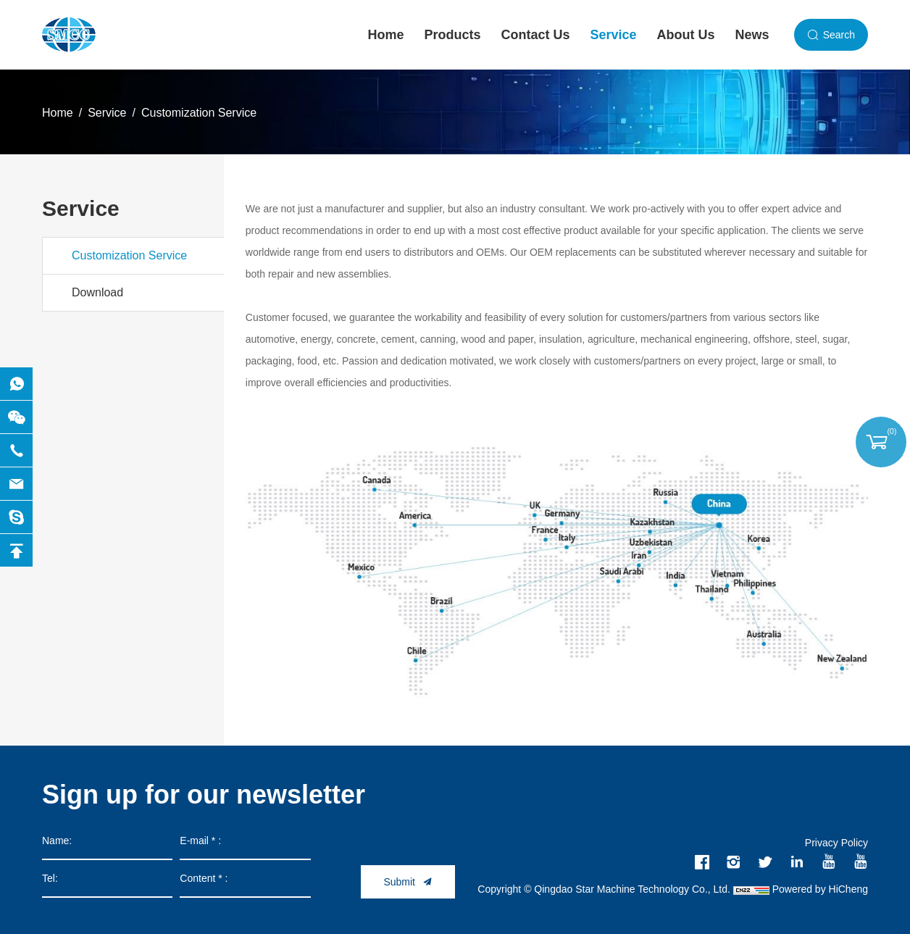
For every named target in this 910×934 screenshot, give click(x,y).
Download (97, 292)
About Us (686, 35)
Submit (399, 882)
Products (453, 35)
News (752, 35)
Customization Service (198, 113)
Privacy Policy (836, 842)
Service (613, 35)
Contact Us (535, 35)
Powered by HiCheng (820, 889)
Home (386, 35)
